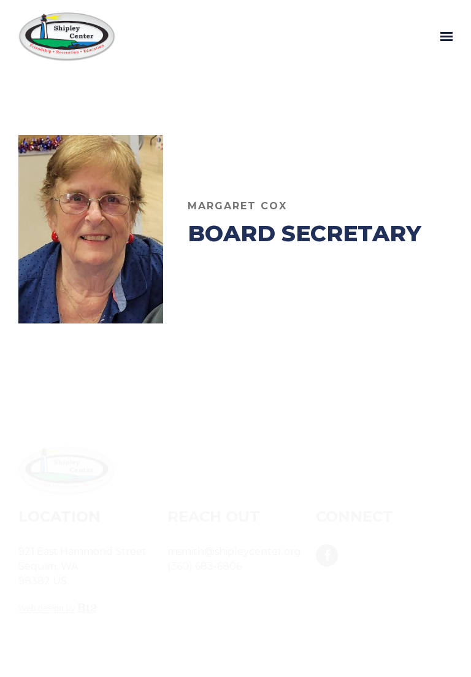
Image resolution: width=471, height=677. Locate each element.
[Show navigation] (443, 37)
